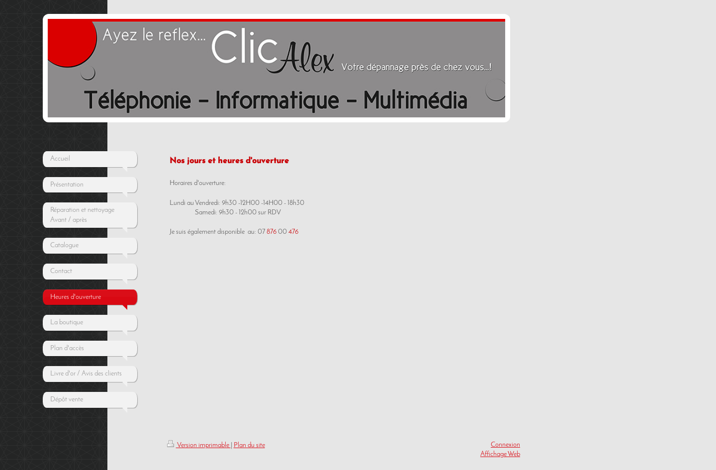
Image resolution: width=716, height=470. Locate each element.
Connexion (505, 445)
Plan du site (249, 445)
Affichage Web (500, 454)
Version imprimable (199, 445)
